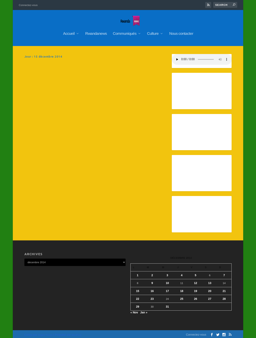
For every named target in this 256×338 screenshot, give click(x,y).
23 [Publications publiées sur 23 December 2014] (152, 296)
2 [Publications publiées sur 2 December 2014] (152, 273)
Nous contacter (181, 32)
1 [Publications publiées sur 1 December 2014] (137, 273)
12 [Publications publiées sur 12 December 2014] (195, 281)
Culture (153, 32)
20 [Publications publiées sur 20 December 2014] (209, 289)
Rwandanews (96, 32)
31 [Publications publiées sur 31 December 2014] (167, 304)
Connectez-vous (28, 5)
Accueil (69, 32)
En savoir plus (42, 105)
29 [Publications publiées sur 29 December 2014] (137, 304)
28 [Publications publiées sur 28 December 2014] (224, 296)
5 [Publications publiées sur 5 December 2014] (195, 273)
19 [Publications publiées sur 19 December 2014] (195, 289)
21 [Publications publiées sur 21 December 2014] (224, 289)
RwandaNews (52, 80)
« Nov (134, 310)
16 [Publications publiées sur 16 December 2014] (152, 289)
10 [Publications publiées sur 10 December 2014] (167, 281)
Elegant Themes (45, 333)
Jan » (143, 310)
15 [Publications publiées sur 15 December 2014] (137, 289)
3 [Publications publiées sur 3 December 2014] (167, 273)
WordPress (76, 333)
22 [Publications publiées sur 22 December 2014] (137, 296)
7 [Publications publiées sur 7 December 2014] (224, 273)
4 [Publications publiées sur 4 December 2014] (182, 273)
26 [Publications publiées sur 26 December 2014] (195, 296)
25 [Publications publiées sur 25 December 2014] (181, 296)
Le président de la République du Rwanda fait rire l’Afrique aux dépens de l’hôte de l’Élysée (56, 70)
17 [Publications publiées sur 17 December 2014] (167, 289)
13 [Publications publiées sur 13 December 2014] (209, 281)
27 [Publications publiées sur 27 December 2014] (209, 296)
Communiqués (124, 32)
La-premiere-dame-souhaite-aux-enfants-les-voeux (126, 68)
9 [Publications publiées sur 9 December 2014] (152, 281)
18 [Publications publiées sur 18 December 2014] (181, 289)
